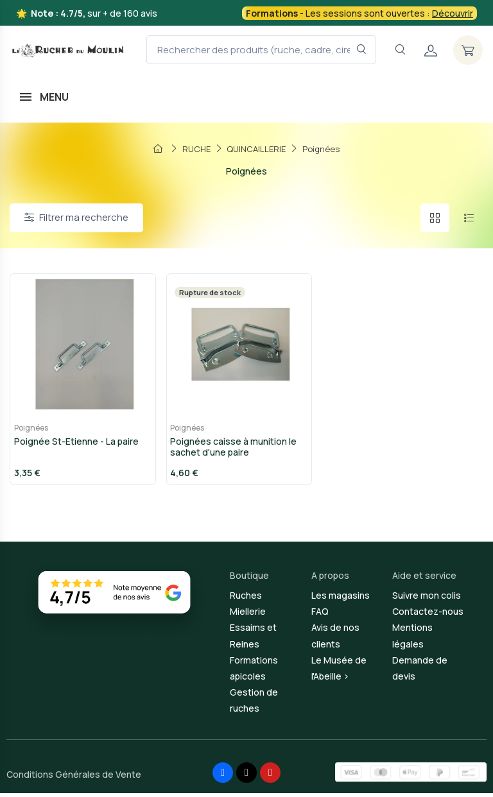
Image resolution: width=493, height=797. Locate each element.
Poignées (27, 431)
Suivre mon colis (426, 599)
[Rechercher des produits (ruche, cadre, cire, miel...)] (261, 49)
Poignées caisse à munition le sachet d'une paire (230, 450)
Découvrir (452, 13)
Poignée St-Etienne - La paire (72, 445)
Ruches (246, 599)
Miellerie (248, 615)
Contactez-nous (427, 615)
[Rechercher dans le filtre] (361, 49)
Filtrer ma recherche (76, 217)
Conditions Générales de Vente (73, 778)
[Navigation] (399, 50)
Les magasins (340, 599)
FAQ (320, 615)
